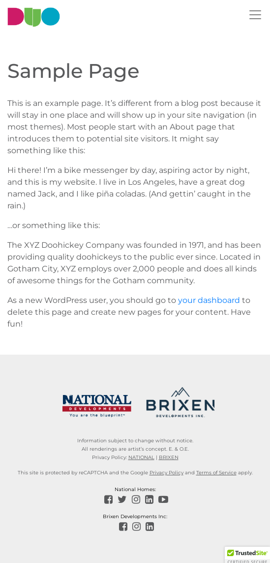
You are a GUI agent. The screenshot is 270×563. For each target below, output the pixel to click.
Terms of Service (216, 472)
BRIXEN (169, 457)
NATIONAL (141, 457)
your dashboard (209, 300)
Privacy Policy (166, 472)
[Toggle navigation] (255, 14)
